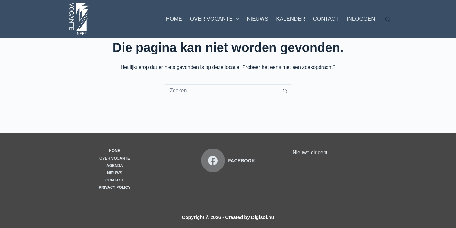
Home (174, 19)
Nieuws (257, 19)
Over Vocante (215, 19)
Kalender (290, 19)
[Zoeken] (387, 19)
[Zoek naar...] (222, 90)
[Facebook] (228, 160)
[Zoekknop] (285, 90)
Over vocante (114, 158)
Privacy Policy (114, 187)
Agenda (114, 165)
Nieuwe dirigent (310, 152)
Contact (326, 19)
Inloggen (361, 19)
